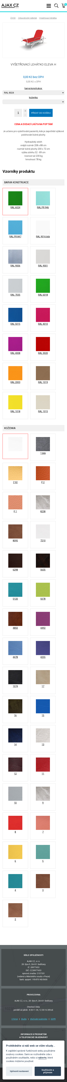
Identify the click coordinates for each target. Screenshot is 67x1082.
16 (15, 715)
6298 (15, 569)
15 (43, 715)
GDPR (53, 1019)
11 (43, 773)
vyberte (42, 1057)
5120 (15, 599)
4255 (42, 657)
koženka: (33, 97)
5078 (42, 599)
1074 (15, 686)
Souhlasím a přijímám (47, 1071)
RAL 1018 (15, 411)
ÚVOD (13, 18)
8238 (42, 511)
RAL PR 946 (43, 207)
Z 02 (15, 482)
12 (15, 773)
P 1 (15, 511)
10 (15, 803)
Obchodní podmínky (38, 1019)
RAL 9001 (43, 265)
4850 (15, 628)
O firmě (14, 1019)
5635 (42, 569)
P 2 (43, 482)
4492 (42, 628)
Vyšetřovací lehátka (48, 18)
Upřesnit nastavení (19, 1071)
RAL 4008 (15, 353)
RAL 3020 (43, 353)
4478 (15, 657)
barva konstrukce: (33, 88)
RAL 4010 (43, 324)
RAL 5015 (15, 324)
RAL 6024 (15, 207)
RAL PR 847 (15, 236)
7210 (42, 540)
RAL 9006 (15, 265)
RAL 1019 (43, 382)
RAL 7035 (15, 295)
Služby (24, 1019)
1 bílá (43, 453)
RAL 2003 (15, 382)
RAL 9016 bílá (43, 236)
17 (43, 686)
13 (43, 744)
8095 (15, 540)
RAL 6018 (43, 295)
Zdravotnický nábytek (27, 18)
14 (15, 744)
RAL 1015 (43, 411)
